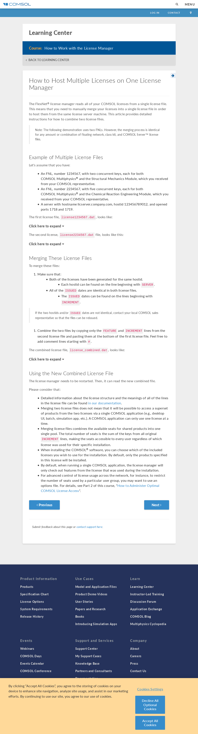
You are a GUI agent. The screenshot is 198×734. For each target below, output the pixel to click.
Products (26, 586)
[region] (99, 706)
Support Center (86, 648)
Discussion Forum (143, 601)
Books (79, 616)
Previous (45, 504)
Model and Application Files (96, 586)
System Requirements (36, 609)
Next (157, 504)
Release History (32, 616)
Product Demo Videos (91, 594)
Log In (154, 12)
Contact (174, 12)
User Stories (84, 601)
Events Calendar (32, 663)
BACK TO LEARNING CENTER (48, 60)
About (134, 648)
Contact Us (138, 671)
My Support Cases (88, 656)
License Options (32, 601)
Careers (135, 656)
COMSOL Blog (140, 616)
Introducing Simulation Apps (96, 624)
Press (134, 663)
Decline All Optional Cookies (150, 704)
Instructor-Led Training (147, 594)
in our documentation (104, 402)
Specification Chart (34, 594)
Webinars (27, 648)
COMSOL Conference (36, 671)
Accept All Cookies (150, 722)
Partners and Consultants (93, 671)
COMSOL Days (31, 656)
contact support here (90, 526)
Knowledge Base (87, 663)
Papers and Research (90, 609)
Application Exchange (146, 609)
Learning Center (142, 586)
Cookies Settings (150, 689)
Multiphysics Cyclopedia (148, 624)
